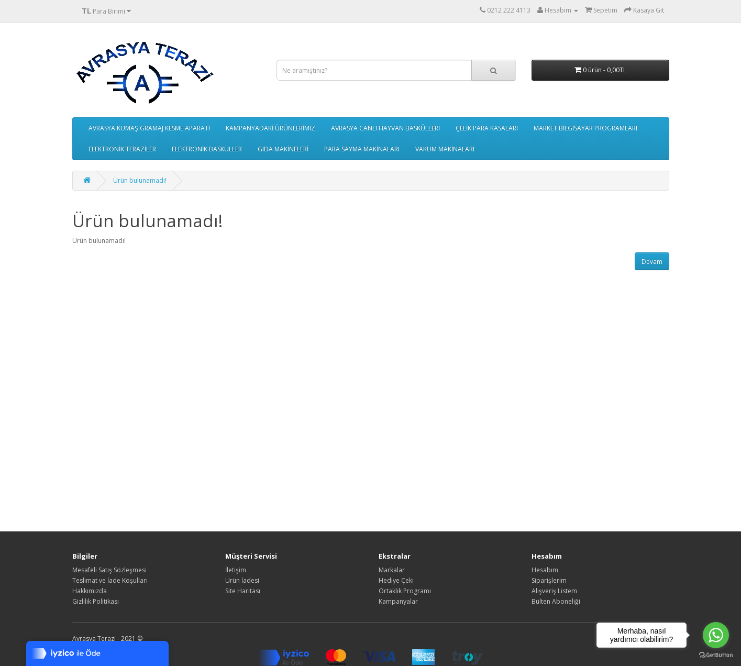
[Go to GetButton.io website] (716, 655)
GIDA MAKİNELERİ (283, 149)
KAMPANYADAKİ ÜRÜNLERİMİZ (270, 128)
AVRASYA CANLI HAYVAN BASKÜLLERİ (385, 128)
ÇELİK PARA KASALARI (487, 128)
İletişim (235, 569)
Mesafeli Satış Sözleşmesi (109, 569)
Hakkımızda (89, 590)
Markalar (392, 569)
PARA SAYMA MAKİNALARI (362, 149)
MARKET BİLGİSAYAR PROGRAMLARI (585, 128)
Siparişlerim (549, 580)
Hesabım (545, 569)
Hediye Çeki (396, 580)
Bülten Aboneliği (556, 601)
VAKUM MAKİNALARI (444, 149)
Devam (652, 261)
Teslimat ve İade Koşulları (110, 580)
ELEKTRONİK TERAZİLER (122, 149)
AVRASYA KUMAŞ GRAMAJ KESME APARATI (149, 128)
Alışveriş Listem (554, 590)
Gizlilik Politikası (95, 601)
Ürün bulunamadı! (140, 180)
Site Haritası (242, 590)
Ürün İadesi (242, 580)
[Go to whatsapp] (716, 635)
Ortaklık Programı (405, 590)
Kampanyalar (398, 601)
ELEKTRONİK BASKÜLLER (207, 149)
